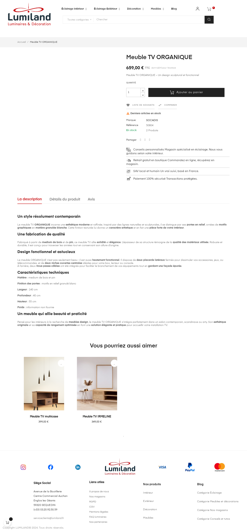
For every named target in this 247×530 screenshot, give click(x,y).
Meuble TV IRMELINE (97, 416)
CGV (92, 507)
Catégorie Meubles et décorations (217, 501)
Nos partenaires (98, 522)
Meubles (148, 518)
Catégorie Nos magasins (212, 510)
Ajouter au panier (186, 92)
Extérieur (148, 501)
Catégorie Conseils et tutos (213, 519)
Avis (91, 199)
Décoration (150, 509)
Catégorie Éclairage (209, 493)
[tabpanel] (44, 395)
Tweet (145, 140)
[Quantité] (133, 92)
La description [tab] (29, 199)
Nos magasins (97, 497)
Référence (132, 125)
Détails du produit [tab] (65, 199)
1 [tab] (123, 436)
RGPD (92, 502)
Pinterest (149, 140)
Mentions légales (98, 512)
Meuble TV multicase (44, 416)
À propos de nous (99, 491)
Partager (140, 140)
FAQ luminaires (97, 517)
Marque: (131, 120)
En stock (131, 130)
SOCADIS (152, 120)
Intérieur (148, 493)
